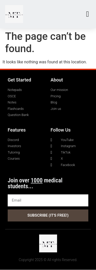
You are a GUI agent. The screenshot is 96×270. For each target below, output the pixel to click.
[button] (87, 14)
